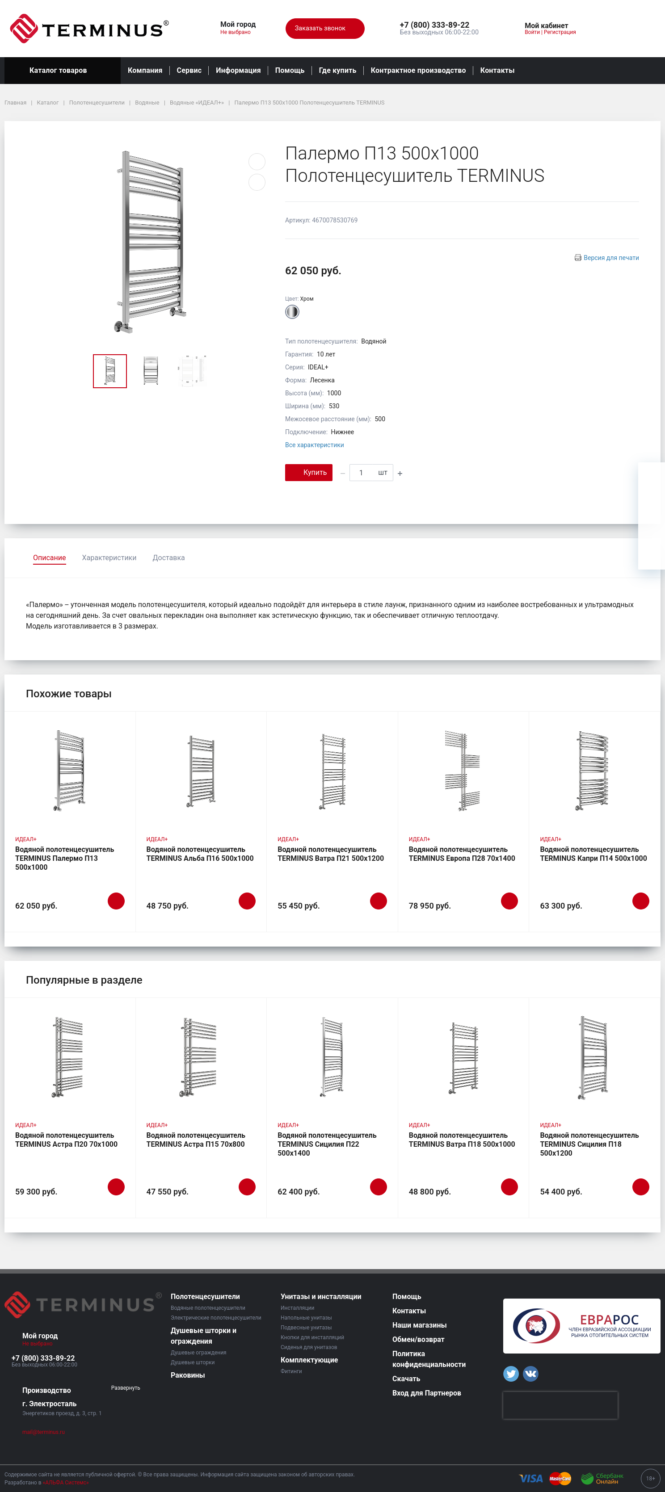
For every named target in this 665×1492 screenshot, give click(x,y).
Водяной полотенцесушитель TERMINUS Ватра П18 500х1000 (462, 1139)
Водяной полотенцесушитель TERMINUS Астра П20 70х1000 (66, 1139)
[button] (439, 25)
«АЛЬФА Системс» (66, 1482)
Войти (532, 32)
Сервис (189, 70)
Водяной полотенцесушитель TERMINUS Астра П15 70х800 (196, 1139)
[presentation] (560, 1405)
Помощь (290, 70)
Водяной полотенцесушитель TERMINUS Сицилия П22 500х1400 (327, 1144)
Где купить (338, 70)
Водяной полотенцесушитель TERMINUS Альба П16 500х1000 (200, 854)
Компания (145, 70)
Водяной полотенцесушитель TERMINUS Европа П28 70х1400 (462, 854)
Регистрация (560, 32)
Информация (238, 70)
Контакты (497, 70)
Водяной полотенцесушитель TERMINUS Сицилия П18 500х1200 (589, 1144)
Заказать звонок (325, 29)
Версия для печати (611, 257)
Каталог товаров (63, 70)
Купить (309, 472)
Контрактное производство (418, 70)
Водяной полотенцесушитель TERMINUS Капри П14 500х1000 (593, 854)
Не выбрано (238, 32)
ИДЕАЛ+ (26, 839)
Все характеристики (314, 444)
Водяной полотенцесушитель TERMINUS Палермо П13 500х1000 (64, 858)
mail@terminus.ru (43, 1432)
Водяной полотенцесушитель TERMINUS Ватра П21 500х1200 (331, 854)
